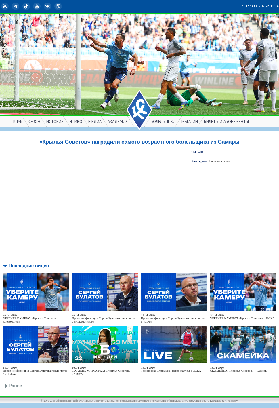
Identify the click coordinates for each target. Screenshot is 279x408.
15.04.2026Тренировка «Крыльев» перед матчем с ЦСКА (171, 369)
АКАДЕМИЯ (118, 121)
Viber (58, 6)
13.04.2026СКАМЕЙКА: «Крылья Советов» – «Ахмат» (239, 369)
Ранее (15, 385)
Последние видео (29, 265)
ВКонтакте (48, 6)
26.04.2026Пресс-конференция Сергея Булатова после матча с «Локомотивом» (104, 318)
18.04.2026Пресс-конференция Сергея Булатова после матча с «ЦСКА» (35, 370)
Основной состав (219, 161)
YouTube (37, 6)
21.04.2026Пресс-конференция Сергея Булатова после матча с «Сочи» (173, 318)
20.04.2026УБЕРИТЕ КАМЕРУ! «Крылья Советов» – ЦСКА (242, 317)
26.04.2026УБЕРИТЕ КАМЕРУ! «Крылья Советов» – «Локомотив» (30, 318)
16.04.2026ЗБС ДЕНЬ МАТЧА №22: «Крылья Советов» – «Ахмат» (102, 370)
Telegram (16, 6)
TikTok (26, 6)
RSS (5, 6)
